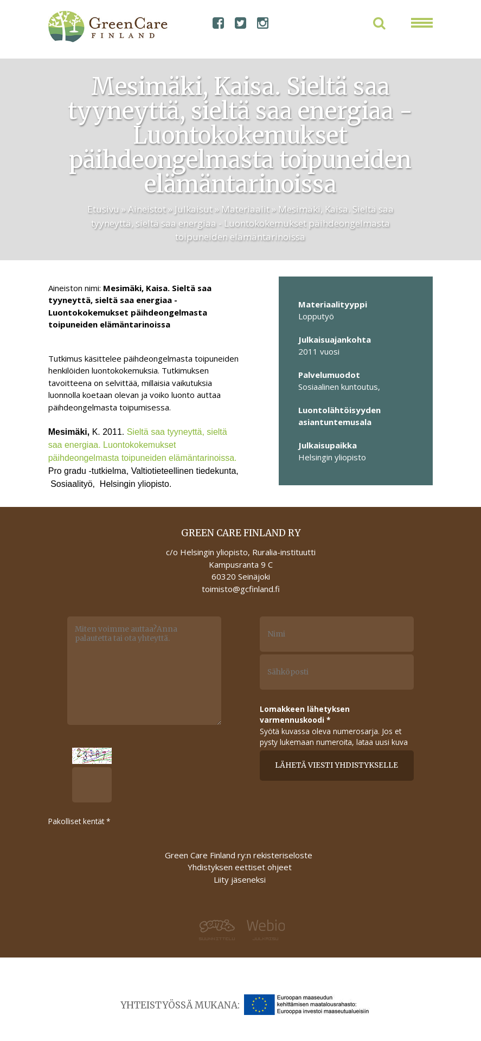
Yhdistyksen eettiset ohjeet (240, 867)
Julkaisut (194, 209)
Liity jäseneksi (240, 879)
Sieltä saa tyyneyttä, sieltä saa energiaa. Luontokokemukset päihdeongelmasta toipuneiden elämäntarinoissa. (142, 444)
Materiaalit (245, 209)
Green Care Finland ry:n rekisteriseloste (240, 855)
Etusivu (103, 209)
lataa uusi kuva (382, 742)
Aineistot (147, 209)
